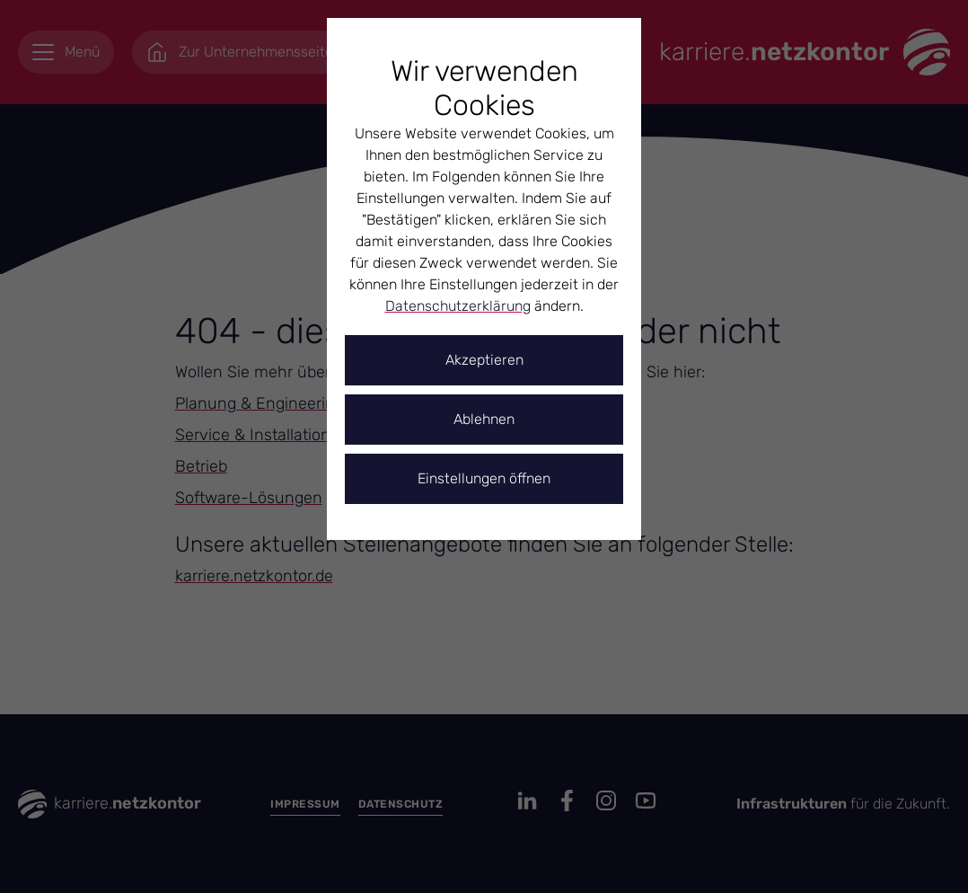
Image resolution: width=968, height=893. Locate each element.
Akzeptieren (484, 359)
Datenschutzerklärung (458, 305)
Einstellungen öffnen (484, 478)
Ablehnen (484, 419)
